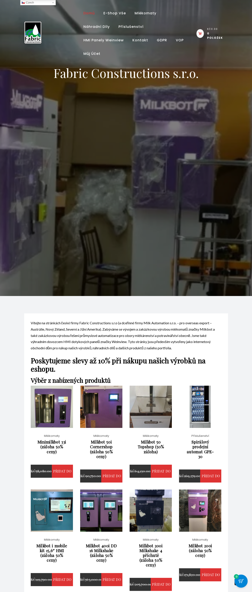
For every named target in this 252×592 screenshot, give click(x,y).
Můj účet (91, 53)
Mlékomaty (145, 13)
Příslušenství (131, 26)
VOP (180, 40)
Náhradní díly (96, 26)
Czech (28, 2)
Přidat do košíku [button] (62, 481)
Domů (89, 13)
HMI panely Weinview (103, 40)
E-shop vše (114, 13)
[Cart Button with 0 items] (241, 581)
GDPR (162, 40)
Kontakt (140, 40)
